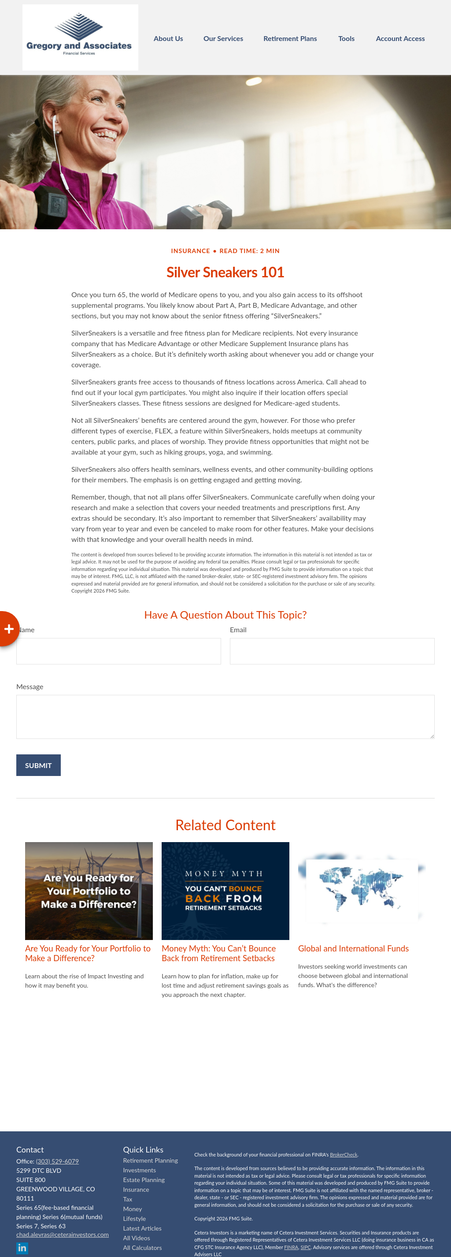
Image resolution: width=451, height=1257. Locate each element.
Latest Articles (142, 1228)
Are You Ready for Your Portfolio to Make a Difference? (88, 953)
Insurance (136, 1189)
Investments (139, 1170)
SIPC (306, 1247)
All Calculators (142, 1247)
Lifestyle (134, 1218)
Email (238, 629)
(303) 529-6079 (57, 1161)
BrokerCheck (343, 1154)
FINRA (291, 1247)
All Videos (136, 1238)
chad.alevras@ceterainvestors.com (62, 1234)
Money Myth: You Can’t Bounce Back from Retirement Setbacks (219, 953)
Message (30, 686)
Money (132, 1208)
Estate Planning (144, 1179)
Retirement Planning (150, 1160)
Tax (128, 1199)
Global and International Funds (353, 948)
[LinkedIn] (22, 1248)
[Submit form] (38, 765)
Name (25, 629)
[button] (168, 37)
